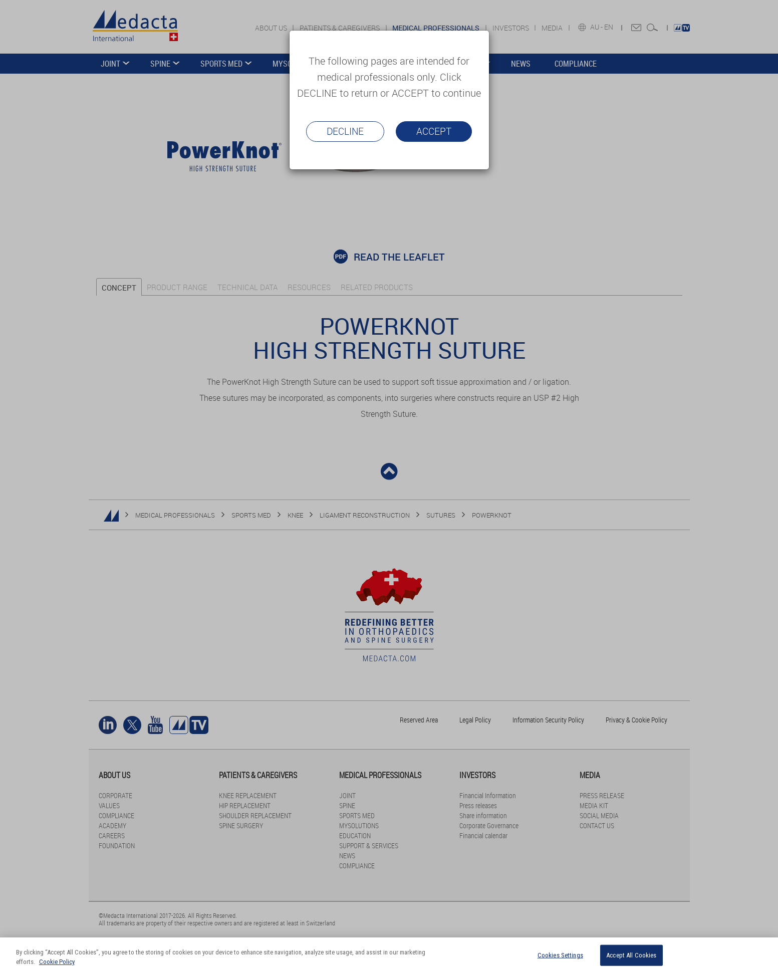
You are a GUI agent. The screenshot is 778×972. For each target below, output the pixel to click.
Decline (345, 131)
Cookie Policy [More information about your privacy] (57, 961)
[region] (389, 954)
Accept (433, 131)
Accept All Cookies (631, 955)
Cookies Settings (560, 955)
